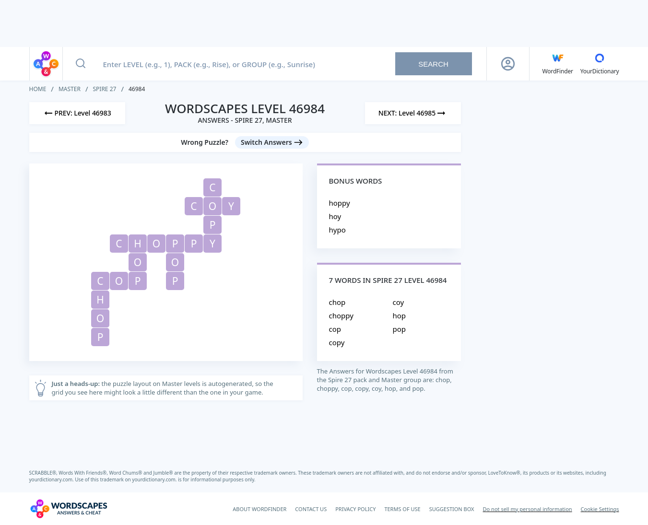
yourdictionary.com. (52, 479)
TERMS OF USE (402, 509)
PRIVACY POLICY (355, 509)
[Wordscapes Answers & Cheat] (68, 508)
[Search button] (80, 64)
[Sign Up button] (507, 64)
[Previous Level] (77, 113)
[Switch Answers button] (272, 142)
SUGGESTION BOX (451, 509)
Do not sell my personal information (527, 509)
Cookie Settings (600, 509)
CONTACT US (311, 509)
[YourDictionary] (599, 63)
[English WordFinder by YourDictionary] (557, 63)
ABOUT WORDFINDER (259, 509)
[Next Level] (413, 113)
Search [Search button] (433, 64)
